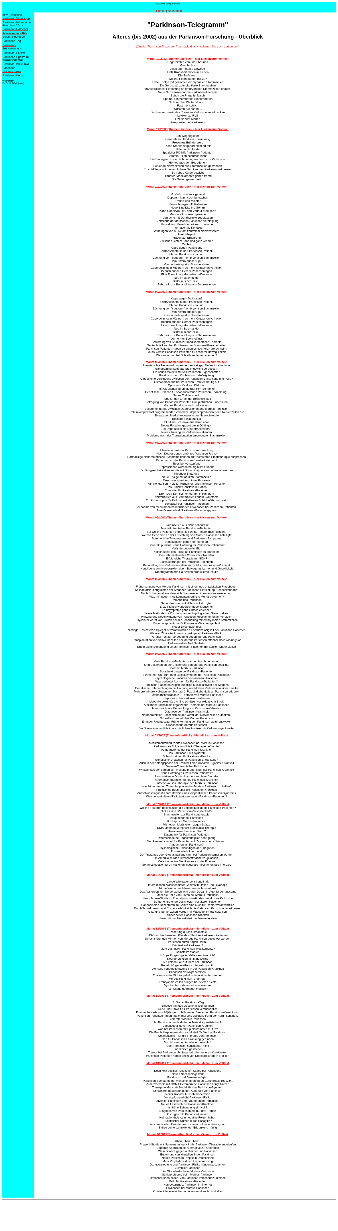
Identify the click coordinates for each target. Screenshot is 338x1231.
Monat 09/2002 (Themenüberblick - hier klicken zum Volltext (186, 291)
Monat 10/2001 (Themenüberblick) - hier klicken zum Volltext (187, 1063)
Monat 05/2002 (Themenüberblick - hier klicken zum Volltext (186, 579)
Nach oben (175, 10)
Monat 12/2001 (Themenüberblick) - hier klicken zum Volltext (187, 928)
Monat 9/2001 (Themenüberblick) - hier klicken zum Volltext (187, 1134)
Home (160, 10)
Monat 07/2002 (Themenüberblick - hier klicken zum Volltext (186, 442)
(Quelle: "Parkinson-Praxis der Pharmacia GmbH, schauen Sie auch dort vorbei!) (187, 46)
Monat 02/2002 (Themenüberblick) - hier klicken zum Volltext (187, 804)
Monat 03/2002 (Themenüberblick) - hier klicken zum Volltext (186, 735)
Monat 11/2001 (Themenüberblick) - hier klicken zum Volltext (187, 995)
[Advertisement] (83, 1212)
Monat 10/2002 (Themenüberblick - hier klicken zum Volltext (186, 186)
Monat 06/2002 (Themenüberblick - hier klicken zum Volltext (186, 517)
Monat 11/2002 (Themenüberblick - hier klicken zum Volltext (188, 129)
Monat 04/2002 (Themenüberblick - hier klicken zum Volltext (186, 653)
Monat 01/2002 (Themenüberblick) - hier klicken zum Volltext (187, 875)
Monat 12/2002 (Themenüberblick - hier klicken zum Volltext (188, 58)
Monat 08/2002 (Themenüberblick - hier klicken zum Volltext (186, 362)
